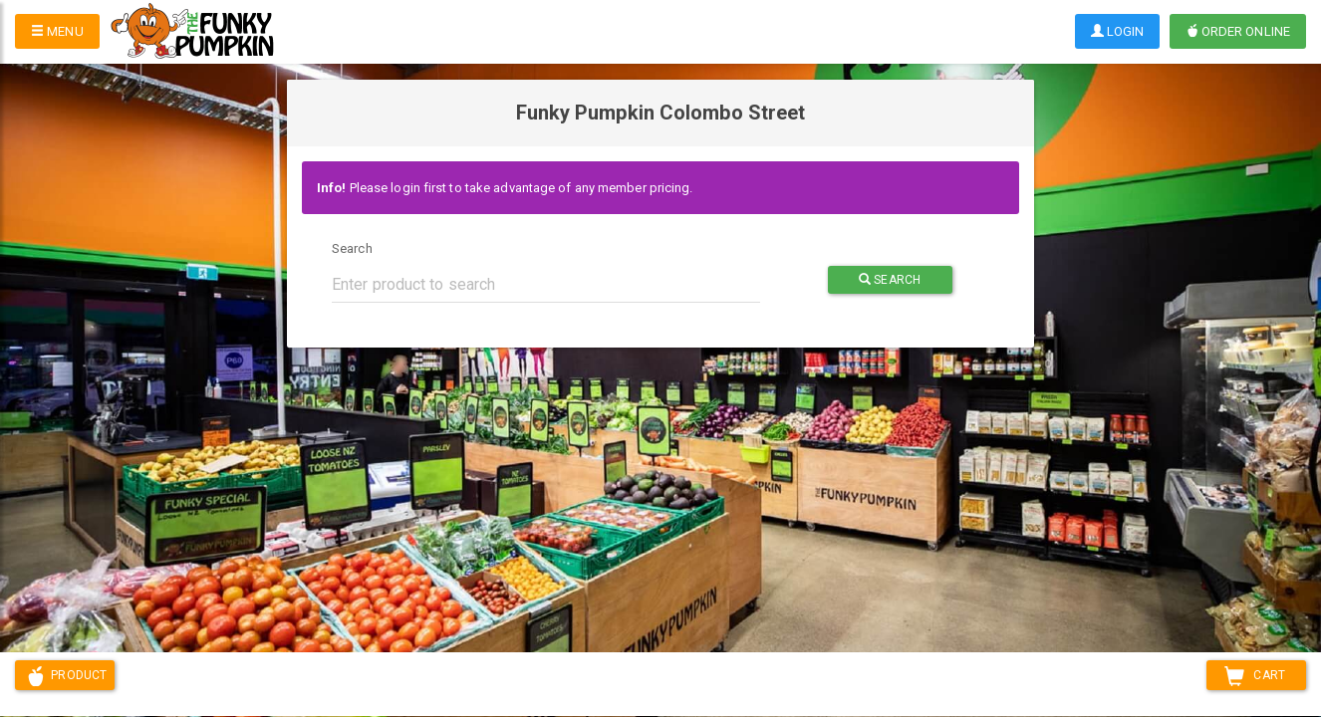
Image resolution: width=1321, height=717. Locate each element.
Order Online (1238, 31)
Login (1118, 31)
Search (352, 248)
